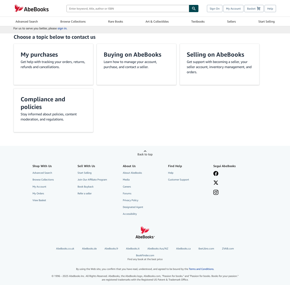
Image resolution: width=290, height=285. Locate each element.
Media (126, 179)
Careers (127, 186)
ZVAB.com (228, 248)
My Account (233, 8)
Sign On (215, 8)
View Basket (39, 200)
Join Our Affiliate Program (92, 179)
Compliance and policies (43, 103)
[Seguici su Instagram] (232, 192)
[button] (53, 64)
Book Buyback (85, 186)
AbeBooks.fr (111, 248)
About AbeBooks (132, 172)
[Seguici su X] (232, 183)
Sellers (231, 21)
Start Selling (266, 21)
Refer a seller (85, 193)
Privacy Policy (130, 200)
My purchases (39, 54)
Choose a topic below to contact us (55, 37)
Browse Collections (73, 21)
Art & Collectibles (157, 21)
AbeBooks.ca (183, 248)
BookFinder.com (145, 257)
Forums (127, 193)
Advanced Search (27, 21)
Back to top (145, 154)
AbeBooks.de (89, 248)
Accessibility (130, 213)
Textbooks (198, 21)
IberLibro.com (206, 248)
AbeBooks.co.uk (65, 248)
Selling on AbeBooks (215, 54)
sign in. (62, 28)
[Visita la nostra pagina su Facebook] (232, 174)
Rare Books (115, 21)
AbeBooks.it (133, 248)
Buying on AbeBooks (132, 54)
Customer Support (178, 179)
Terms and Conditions (201, 269)
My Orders (38, 193)
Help (270, 8)
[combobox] (127, 8)
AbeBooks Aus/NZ (157, 248)
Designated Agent (133, 207)
